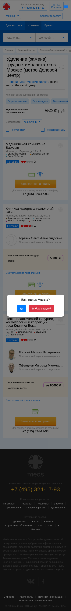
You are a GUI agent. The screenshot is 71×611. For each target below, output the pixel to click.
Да (21, 308)
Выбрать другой (41, 308)
